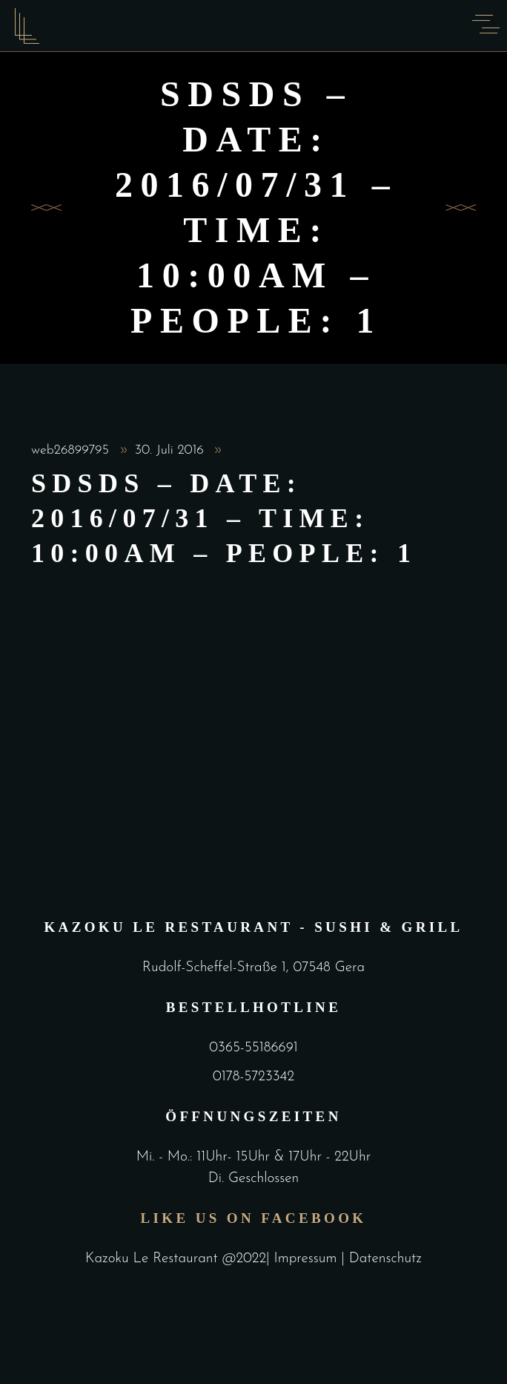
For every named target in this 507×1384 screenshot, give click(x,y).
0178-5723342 (253, 1077)
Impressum (308, 1259)
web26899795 (72, 450)
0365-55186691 (253, 1048)
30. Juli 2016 (171, 450)
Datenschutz (385, 1259)
